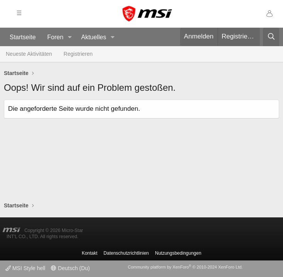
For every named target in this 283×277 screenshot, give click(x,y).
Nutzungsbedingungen (178, 253)
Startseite (23, 37)
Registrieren (78, 54)
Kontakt (90, 253)
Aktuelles (93, 37)
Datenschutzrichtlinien (126, 253)
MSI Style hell (25, 268)
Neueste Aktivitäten (29, 54)
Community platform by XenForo (185, 267)
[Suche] (271, 37)
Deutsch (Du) (70, 268)
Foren (55, 37)
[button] (69, 37)
